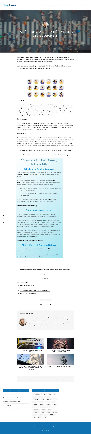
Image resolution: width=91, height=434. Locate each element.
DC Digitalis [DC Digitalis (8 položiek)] (49, 399)
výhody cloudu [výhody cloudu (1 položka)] (52, 414)
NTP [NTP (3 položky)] (50, 407)
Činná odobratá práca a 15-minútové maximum (11, 401)
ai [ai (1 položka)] (54, 394)
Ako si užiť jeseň (24, 288)
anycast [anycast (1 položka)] (35, 396)
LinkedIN (81, 5)
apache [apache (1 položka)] (40, 396)
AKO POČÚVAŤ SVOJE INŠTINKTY (28, 293)
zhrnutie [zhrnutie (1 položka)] (39, 417)
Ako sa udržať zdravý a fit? (27, 285)
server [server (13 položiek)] (49, 409)
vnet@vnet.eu (45, 274)
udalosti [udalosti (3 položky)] (35, 414)
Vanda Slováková (29, 313)
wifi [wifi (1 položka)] (34, 417)
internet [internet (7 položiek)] (54, 404)
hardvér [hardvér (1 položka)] (41, 404)
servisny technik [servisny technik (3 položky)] (36, 412)
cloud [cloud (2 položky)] (43, 399)
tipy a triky (48, 299)
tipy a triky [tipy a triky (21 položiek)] (55, 412)
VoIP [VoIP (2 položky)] (45, 414)
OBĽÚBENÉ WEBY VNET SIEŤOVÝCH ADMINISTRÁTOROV (35, 290)
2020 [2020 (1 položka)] (50, 394)
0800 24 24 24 (45, 278)
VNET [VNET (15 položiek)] (40, 414)
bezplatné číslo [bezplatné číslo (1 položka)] (36, 399)
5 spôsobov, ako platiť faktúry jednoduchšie (11, 409)
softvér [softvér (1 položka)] (43, 412)
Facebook (85, 5)
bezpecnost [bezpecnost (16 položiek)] (47, 396)
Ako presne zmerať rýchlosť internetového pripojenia (13, 397)
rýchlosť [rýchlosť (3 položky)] (43, 409)
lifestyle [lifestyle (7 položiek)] (35, 407)
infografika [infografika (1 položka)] (48, 404)
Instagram (83, 5)
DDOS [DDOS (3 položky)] (55, 399)
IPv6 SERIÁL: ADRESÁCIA (7, 405)
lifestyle (42, 299)
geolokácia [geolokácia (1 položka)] (35, 404)
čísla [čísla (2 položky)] (45, 417)
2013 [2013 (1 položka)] (45, 394)
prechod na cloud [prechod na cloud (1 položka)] (36, 409)
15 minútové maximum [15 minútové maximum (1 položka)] (37, 394)
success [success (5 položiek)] (49, 412)
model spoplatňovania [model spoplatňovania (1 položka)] (43, 407)
